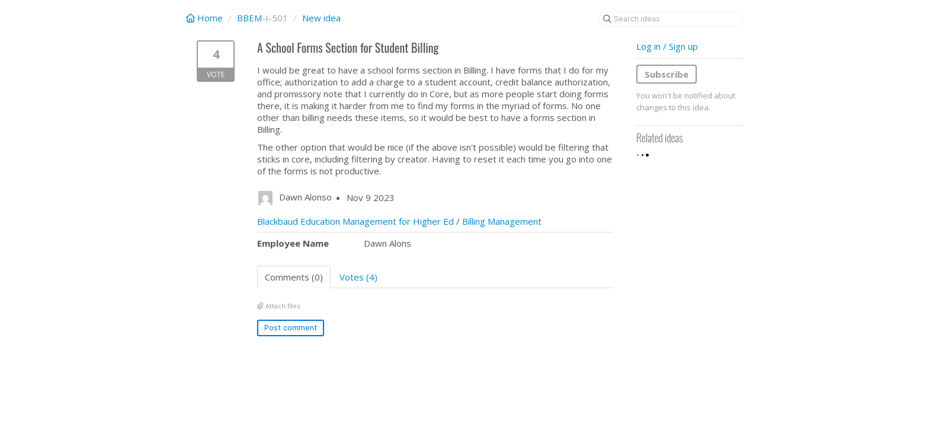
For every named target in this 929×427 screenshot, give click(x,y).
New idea (321, 18)
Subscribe (666, 74)
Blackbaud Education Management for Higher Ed (355, 221)
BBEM (249, 18)
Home (205, 18)
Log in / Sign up (667, 46)
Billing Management (502, 221)
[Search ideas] (670, 19)
